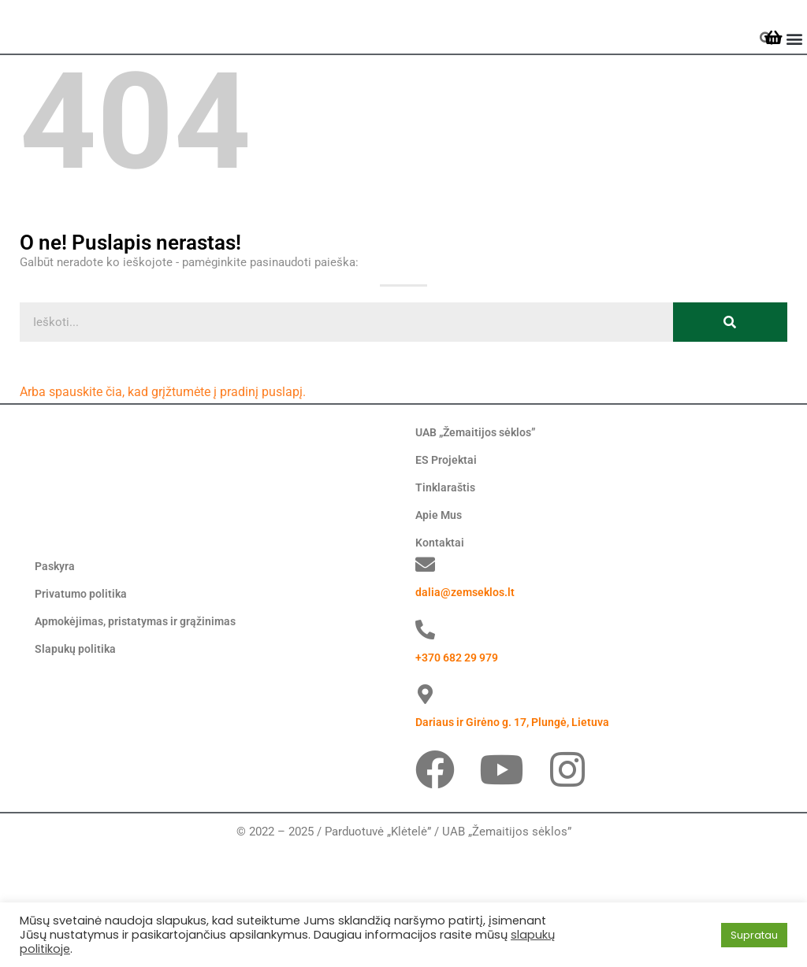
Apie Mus (440, 574)
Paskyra (56, 670)
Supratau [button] (754, 935)
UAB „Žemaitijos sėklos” (480, 491)
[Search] (730, 381)
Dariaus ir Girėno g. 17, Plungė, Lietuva (518, 826)
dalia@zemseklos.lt (467, 696)
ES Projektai (447, 519)
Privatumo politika (83, 698)
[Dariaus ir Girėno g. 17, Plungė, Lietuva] (425, 798)
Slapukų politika (76, 753)
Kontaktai (440, 602)
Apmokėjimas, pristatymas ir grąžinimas (141, 725)
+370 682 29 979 (462, 761)
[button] (794, 68)
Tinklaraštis (446, 546)
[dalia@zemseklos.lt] (425, 668)
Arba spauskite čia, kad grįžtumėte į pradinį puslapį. (155, 451)
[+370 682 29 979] (425, 733)
